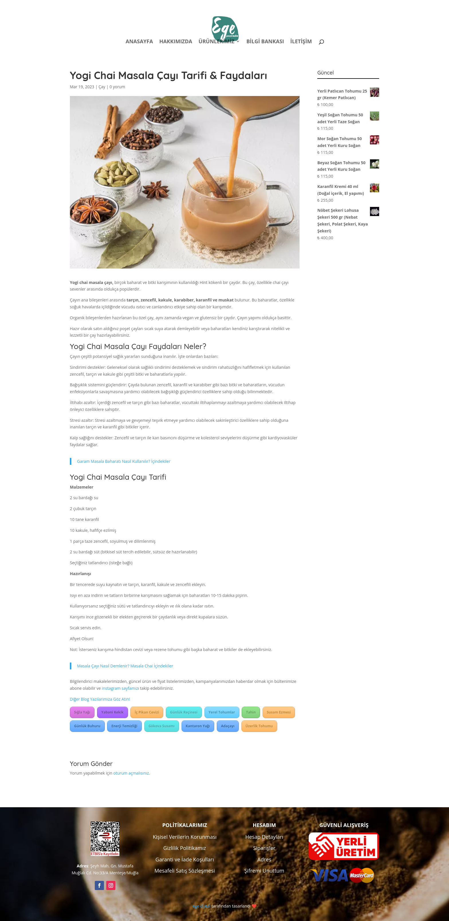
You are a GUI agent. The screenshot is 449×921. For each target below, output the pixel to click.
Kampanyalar (339, 5)
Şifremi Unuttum (264, 870)
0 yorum (117, 86)
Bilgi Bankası (265, 42)
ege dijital (201, 906)
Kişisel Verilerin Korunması (185, 836)
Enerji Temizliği (124, 726)
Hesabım (304, 5)
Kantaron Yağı (198, 726)
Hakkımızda (175, 42)
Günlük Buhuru (87, 726)
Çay (102, 86)
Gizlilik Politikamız (184, 847)
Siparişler (264, 847)
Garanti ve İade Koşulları (184, 859)
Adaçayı (228, 726)
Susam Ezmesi (279, 712)
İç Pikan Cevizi (147, 712)
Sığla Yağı (82, 712)
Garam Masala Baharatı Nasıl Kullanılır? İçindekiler (123, 461)
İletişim (301, 42)
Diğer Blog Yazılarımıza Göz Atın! (100, 699)
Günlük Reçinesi (184, 712)
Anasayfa (139, 42)
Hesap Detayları (264, 836)
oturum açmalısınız (131, 773)
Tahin (251, 712)
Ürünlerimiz (216, 42)
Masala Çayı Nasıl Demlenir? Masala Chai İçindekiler (125, 666)
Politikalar (272, 5)
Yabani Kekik (112, 712)
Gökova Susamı (162, 726)
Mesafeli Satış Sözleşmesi (184, 870)
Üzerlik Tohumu (259, 726)
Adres (264, 859)
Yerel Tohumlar (222, 712)
